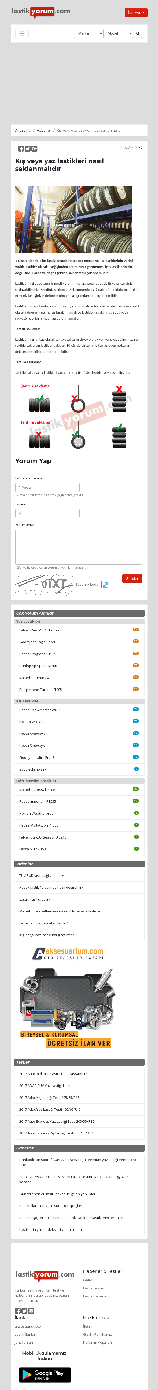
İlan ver (134, 12)
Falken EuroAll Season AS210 (42, 837)
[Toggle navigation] (22, 33)
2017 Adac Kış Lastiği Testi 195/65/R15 (49, 1097)
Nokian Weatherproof (37, 813)
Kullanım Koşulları (97, 1342)
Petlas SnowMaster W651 (40, 709)
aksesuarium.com (29, 1326)
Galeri (88, 1280)
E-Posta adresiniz (29, 478)
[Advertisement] (79, 82)
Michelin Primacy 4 (34, 677)
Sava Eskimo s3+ (32, 769)
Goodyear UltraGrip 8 (36, 757)
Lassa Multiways (32, 849)
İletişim (88, 1326)
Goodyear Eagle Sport (37, 641)
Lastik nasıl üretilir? (34, 899)
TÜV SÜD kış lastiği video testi (43, 875)
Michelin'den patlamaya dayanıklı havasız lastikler (60, 911)
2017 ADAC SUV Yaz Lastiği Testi (44, 1085)
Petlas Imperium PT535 (37, 801)
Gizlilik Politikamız (97, 1334)
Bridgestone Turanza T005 (40, 689)
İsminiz (21, 504)
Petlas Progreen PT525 (37, 654)
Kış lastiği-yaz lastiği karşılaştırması (47, 934)
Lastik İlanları (25, 1334)
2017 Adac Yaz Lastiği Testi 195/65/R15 (50, 1109)
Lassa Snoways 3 (33, 733)
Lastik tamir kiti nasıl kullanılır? (43, 923)
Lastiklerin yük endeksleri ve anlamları (50, 1229)
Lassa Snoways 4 (33, 745)
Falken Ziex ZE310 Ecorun (39, 630)
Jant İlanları (24, 1342)
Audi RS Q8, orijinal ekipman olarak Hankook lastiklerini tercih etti (72, 1217)
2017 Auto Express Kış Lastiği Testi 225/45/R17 (56, 1133)
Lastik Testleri (94, 1288)
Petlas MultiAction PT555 (38, 825)
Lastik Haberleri (96, 1296)
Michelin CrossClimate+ (38, 789)
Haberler (44, 130)
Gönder (132, 578)
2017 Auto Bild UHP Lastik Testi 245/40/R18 (53, 1073)
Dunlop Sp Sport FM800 (38, 665)
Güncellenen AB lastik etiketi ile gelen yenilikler (57, 1193)
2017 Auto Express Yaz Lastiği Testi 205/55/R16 (56, 1121)
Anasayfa (23, 130)
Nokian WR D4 (30, 721)
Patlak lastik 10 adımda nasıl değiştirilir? (51, 887)
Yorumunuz (24, 524)
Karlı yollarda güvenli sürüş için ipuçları (50, 1205)
